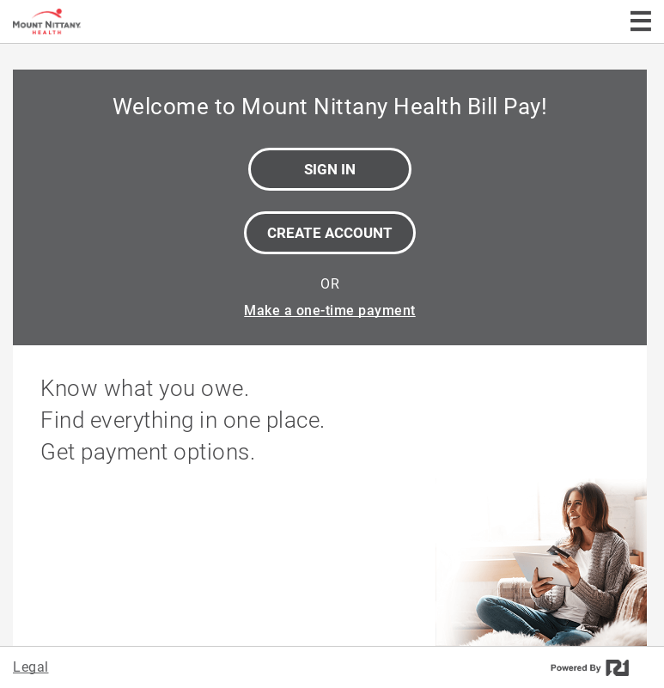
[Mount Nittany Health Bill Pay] (101, 21)
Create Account (330, 232)
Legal (31, 667)
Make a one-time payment (330, 310)
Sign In (330, 169)
